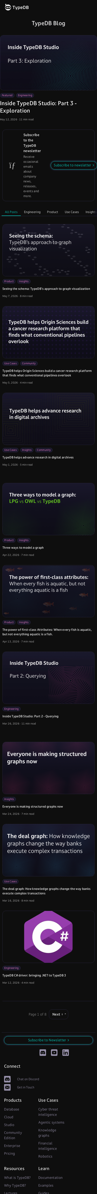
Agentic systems (51, 1122)
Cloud (8, 1117)
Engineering (25, 95)
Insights (24, 281)
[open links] (89, 7)
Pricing (9, 1153)
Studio (9, 1125)
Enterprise (12, 1145)
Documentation (50, 1177)
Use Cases (72, 212)
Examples (46, 1185)
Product (52, 212)
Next (58, 1014)
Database (11, 1109)
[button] (74, 165)
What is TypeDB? (17, 1177)
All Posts (11, 212)
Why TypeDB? (15, 1185)
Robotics (45, 1156)
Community (29, 363)
